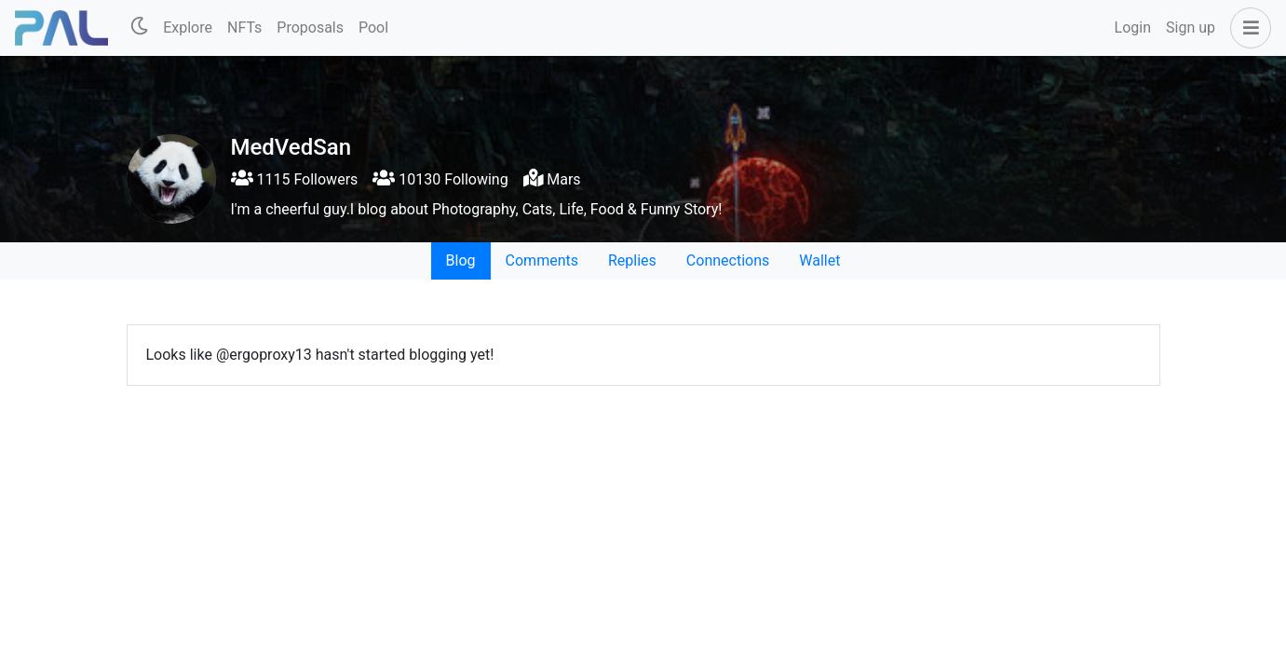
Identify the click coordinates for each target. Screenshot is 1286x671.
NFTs (244, 27)
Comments (542, 260)
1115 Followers (295, 179)
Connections (727, 260)
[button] (1247, 27)
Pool (373, 27)
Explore (187, 27)
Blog (461, 260)
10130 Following (440, 179)
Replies (632, 260)
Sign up (1190, 27)
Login (1133, 27)
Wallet (819, 260)
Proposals (310, 27)
